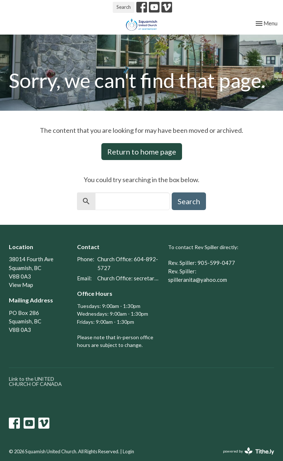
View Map (21, 284)
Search (123, 7)
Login (128, 451)
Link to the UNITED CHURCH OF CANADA (35, 381)
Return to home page (141, 151)
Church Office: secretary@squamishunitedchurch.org (129, 278)
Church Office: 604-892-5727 (127, 263)
